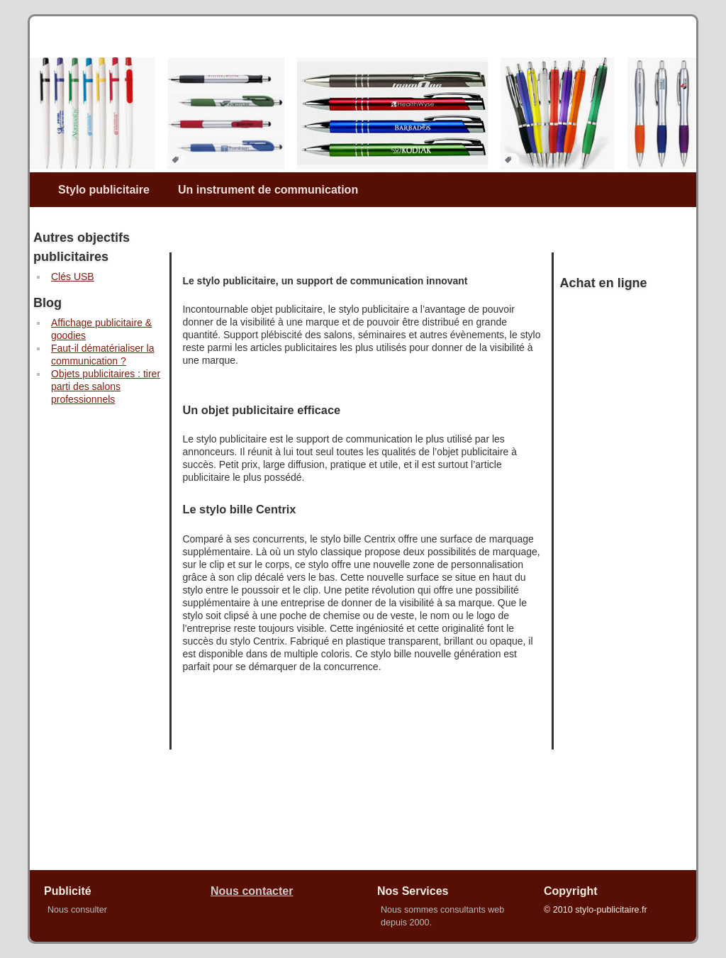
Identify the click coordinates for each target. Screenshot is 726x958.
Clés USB (72, 276)
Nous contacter (252, 891)
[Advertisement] (86, 654)
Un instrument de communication (268, 190)
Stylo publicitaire (104, 190)
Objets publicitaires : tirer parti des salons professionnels (105, 386)
